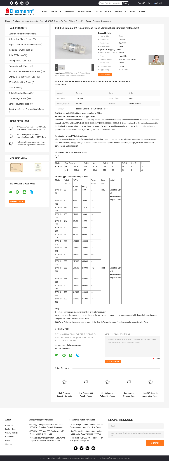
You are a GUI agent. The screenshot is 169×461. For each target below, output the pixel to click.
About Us (69, 12)
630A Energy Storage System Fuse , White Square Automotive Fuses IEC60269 (47, 439)
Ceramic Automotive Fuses (33, 21)
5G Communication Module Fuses (24, 71)
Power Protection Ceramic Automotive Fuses (132, 322)
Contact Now (105, 75)
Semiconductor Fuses (19, 104)
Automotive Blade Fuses (20, 39)
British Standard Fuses (19, 93)
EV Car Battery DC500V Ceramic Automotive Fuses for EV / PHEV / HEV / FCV (31, 137)
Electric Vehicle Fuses (19, 66)
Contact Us (120, 12)
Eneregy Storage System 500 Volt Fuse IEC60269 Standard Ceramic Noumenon (47, 426)
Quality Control (103, 12)
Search (125, 3)
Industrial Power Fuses (19, 50)
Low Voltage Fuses (17, 98)
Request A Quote (144, 3)
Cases (142, 12)
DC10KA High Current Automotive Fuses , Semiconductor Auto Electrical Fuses (87, 426)
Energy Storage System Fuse (22, 77)
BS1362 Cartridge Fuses (20, 82)
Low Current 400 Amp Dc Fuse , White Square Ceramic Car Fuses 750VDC (86, 394)
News (132, 12)
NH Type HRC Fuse (17, 60)
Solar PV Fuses (16, 55)
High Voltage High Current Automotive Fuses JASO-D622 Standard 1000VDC (86, 432)
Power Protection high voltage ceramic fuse (74, 322)
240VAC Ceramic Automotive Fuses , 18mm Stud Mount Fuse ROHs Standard (150, 394)
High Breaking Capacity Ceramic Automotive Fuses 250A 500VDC (64, 394)
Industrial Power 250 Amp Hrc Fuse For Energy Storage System (86, 439)
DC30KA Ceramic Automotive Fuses (103, 322)
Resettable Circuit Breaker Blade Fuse (26, 109)
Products (56, 12)
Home (45, 12)
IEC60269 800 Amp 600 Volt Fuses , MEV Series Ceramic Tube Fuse (47, 432)
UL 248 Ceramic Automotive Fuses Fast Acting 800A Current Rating (107, 394)
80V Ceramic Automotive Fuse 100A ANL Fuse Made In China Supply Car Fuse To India (31, 129)
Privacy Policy (45, 458)
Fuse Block (14, 87)
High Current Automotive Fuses (23, 44)
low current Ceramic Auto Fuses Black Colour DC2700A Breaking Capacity (129, 394)
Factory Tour (84, 12)
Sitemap (8, 444)
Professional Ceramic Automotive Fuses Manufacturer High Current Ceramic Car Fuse (31, 144)
